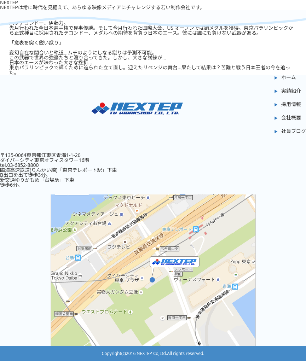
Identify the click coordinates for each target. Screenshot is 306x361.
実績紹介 (291, 90)
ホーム (288, 77)
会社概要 (291, 117)
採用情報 (291, 104)
